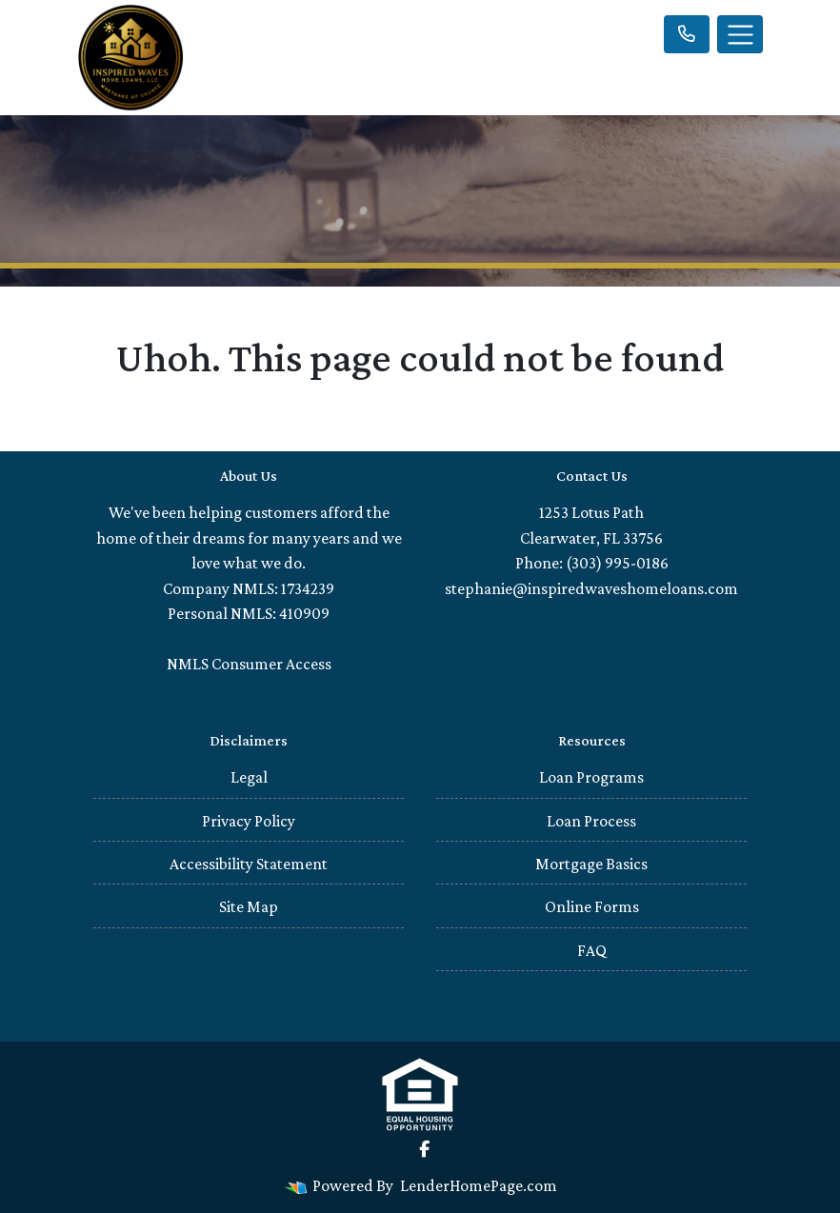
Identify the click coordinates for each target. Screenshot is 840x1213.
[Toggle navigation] (740, 34)
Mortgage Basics (591, 863)
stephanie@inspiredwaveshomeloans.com (591, 588)
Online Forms (592, 906)
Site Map (248, 906)
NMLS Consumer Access (249, 663)
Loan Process (591, 820)
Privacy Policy (248, 820)
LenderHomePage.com (478, 1185)
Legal (249, 776)
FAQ (592, 950)
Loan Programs (591, 776)
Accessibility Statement (249, 863)
